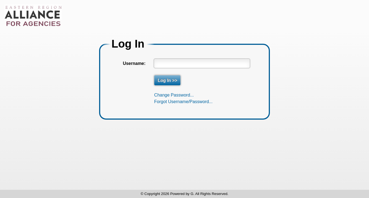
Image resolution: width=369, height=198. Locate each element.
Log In (127, 44)
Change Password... (174, 95)
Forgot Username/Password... (183, 101)
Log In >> (167, 80)
